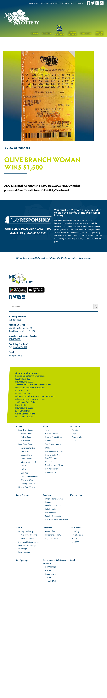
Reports (75, 538)
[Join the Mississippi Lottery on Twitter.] (93, 3)
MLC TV (75, 542)
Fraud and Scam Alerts (54, 465)
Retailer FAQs (50, 508)
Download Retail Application (56, 519)
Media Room (75, 527)
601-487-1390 (28, 330)
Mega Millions (26, 454)
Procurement (50, 573)
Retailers (85, 33)
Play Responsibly (51, 468)
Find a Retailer (50, 512)
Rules (74, 440)
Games (34, 33)
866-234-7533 (25, 327)
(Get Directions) (22, 410)
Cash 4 (23, 465)
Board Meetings (24, 552)
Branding (75, 531)
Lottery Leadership (25, 531)
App (47, 429)
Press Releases (77, 534)
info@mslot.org (15, 355)
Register (75, 429)
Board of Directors (28, 538)
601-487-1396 (15, 339)
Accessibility (50, 531)
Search (72, 560)
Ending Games (26, 437)
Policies (48, 570)
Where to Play (99, 33)
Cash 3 (23, 469)
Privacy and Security (53, 534)
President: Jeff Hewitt (29, 534)
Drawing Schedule (28, 483)
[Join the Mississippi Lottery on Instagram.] (97, 3)
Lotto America (26, 458)
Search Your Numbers (29, 476)
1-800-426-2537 (20, 347)
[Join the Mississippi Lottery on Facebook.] (89, 3)
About (19, 527)
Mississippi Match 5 (28, 462)
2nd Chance (59, 33)
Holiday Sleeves (51, 433)
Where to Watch (27, 479)
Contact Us (48, 527)
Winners (48, 461)
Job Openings (22, 560)
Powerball (25, 451)
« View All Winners (17, 148)
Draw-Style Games (25, 444)
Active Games (26, 433)
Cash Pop (24, 472)
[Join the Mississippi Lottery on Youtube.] (102, 3)
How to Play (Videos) (26, 487)
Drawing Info (77, 437)
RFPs (49, 577)
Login (74, 433)
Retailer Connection (53, 505)
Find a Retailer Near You (54, 451)
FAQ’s (47, 447)
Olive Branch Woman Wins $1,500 (42, 163)
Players (46, 33)
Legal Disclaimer (51, 538)
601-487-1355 (15, 319)
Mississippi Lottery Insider (28, 542)
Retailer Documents (53, 516)
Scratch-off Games (25, 429)
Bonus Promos (72, 33)
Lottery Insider (51, 472)
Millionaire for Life (28, 447)
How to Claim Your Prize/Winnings (52, 456)
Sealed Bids (51, 581)
